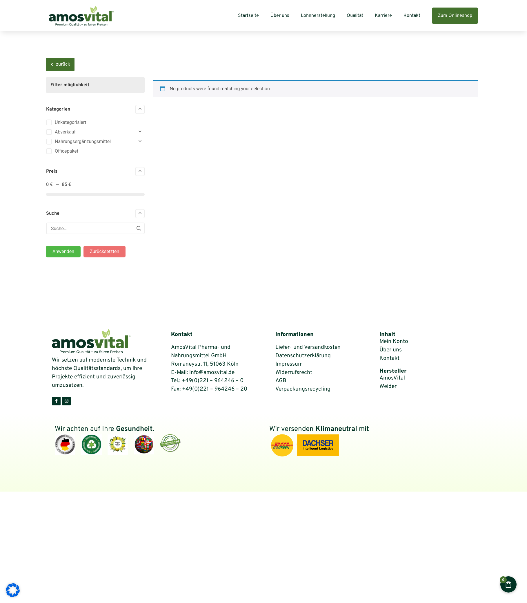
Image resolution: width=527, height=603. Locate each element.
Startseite (248, 16)
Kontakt (412, 16)
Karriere (383, 16)
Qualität (355, 16)
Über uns (279, 16)
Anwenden (63, 251)
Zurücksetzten (104, 251)
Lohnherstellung (318, 16)
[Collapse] (140, 109)
